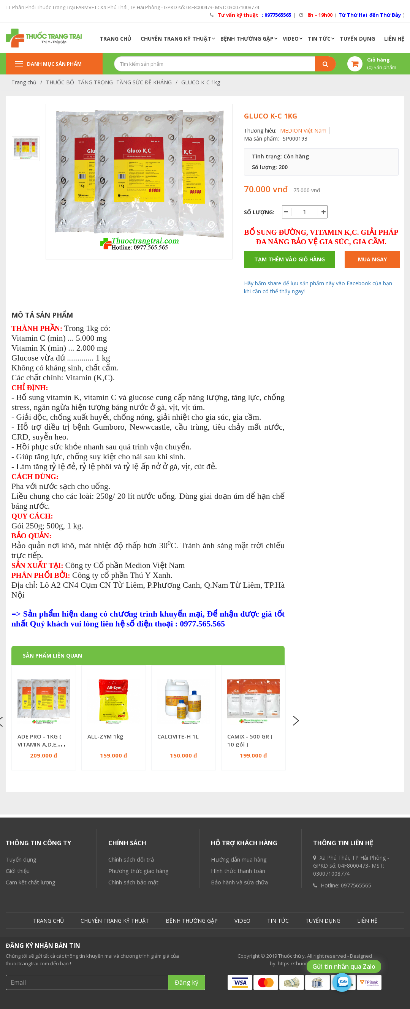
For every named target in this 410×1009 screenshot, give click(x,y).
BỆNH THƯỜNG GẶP (247, 38)
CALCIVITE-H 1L (178, 736)
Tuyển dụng (21, 933)
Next (295, 721)
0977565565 (356, 959)
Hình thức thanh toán (238, 945)
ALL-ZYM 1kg (105, 736)
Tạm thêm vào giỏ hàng (289, 259)
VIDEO (291, 38)
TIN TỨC (319, 38)
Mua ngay (372, 259)
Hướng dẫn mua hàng (239, 933)
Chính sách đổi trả (131, 933)
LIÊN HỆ (394, 38)
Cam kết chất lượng (30, 956)
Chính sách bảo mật (133, 956)
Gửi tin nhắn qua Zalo (343, 966)
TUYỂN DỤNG (357, 38)
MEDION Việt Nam (303, 130)
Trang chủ (23, 82)
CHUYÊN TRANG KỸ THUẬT (176, 38)
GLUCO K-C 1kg (200, 82)
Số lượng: (259, 212)
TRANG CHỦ (115, 38)
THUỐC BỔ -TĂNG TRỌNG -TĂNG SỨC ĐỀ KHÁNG (109, 82)
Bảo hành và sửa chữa (239, 956)
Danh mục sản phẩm (48, 63)
